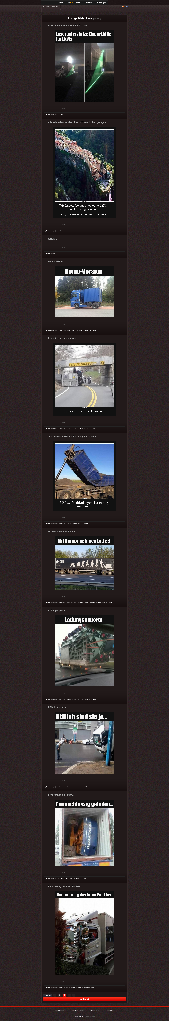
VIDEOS (69, 10)
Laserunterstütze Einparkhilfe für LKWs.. (69, 25)
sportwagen (77, 878)
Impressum (82, 1016)
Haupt (61, 3)
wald (81, 330)
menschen (63, 428)
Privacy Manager (90, 1016)
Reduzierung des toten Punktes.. (64, 886)
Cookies (76, 1016)
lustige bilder (87, 330)
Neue (78, 3)
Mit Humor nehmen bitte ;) (61, 531)
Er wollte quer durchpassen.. (62, 338)
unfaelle (92, 428)
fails (72, 330)
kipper (70, 523)
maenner (81, 602)
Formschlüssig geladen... (61, 795)
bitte (104, 602)
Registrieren (55, 6)
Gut (48, 108)
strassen (92, 787)
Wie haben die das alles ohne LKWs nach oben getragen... (78, 122)
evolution (92, 602)
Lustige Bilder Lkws (80, 18)
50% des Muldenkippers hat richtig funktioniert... (73, 436)
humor (99, 602)
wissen (73, 987)
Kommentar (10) (50, 878)
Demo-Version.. (56, 261)
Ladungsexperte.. (57, 610)
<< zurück (47, 995)
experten (81, 699)
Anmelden (46, 6)
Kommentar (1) (50, 330)
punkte (79, 987)
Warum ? (52, 239)
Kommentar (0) (50, 253)
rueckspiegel (86, 987)
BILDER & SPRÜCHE (57, 10)
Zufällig (88, 3)
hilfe (62, 114)
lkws (77, 330)
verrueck (67, 330)
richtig (86, 523)
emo (94, 330)
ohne (62, 231)
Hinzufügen (100, 3)
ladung (84, 878)
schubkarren (93, 699)
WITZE (45, 10)
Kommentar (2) (50, 114)
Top (70, 3)
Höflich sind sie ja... (58, 707)
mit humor (109, 602)
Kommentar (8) (50, 231)
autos (61, 330)
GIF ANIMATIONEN (81, 10)
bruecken (81, 428)
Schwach (56, 108)
